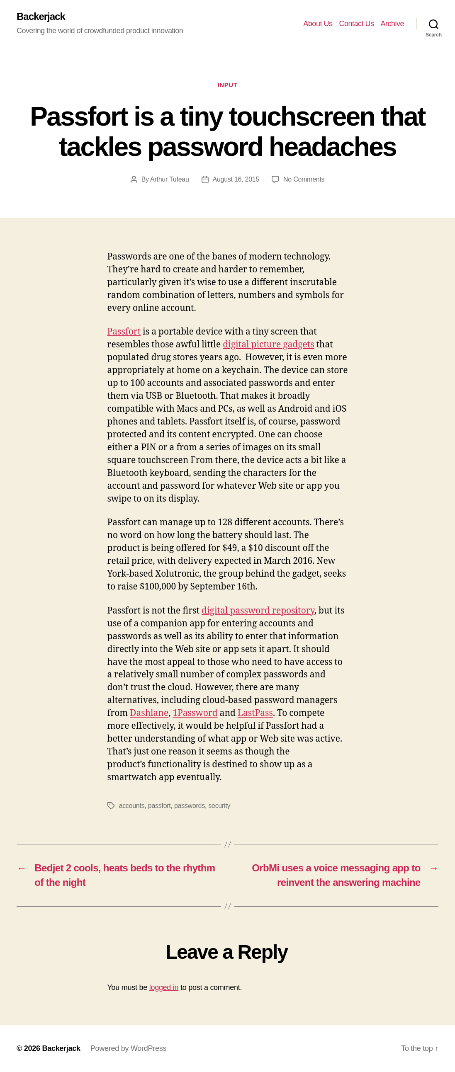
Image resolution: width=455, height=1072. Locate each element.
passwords (189, 805)
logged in (164, 987)
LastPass (255, 713)
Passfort (124, 331)
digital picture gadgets (268, 344)
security (219, 805)
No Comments (303, 179)
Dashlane (149, 713)
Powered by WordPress (128, 1048)
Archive (392, 23)
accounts (132, 805)
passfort (159, 805)
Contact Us (356, 23)
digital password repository (258, 610)
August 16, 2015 (236, 179)
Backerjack (41, 17)
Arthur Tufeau (169, 179)
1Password (195, 713)
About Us (317, 23)
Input (228, 84)
